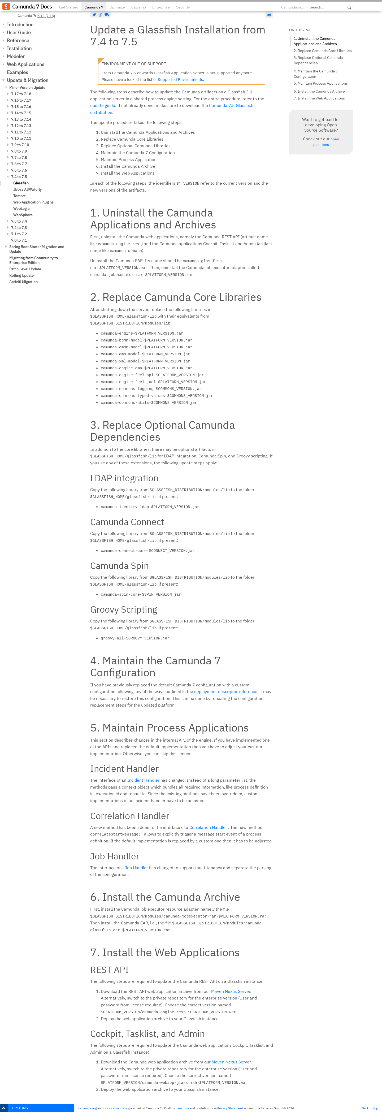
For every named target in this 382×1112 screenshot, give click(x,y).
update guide (102, 105)
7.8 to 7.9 (19, 151)
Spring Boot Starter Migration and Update (36, 249)
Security (183, 7)
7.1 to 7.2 (19, 234)
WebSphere (23, 215)
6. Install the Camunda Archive (319, 91)
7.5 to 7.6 (19, 170)
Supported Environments (180, 79)
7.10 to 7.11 (21, 138)
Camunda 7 (94, 7)
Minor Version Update (27, 87)
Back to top (370, 1108)
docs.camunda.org (116, 1108)
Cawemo (138, 7)
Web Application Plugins (33, 202)
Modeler (16, 56)
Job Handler (136, 867)
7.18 (41, 15)
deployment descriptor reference (225, 691)
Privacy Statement (230, 1108)
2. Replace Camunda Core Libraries (323, 50)
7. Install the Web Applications (319, 98)
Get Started (68, 7)
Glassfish (21, 183)
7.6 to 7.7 (19, 164)
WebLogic (21, 208)
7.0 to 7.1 (19, 240)
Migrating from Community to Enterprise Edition (33, 260)
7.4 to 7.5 (19, 176)
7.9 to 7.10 (20, 144)
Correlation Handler (208, 827)
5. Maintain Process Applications (321, 83)
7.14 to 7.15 (21, 113)
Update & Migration (27, 80)
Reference (18, 40)
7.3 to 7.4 (19, 221)
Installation (19, 48)
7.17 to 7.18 (21, 94)
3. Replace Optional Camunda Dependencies (318, 60)
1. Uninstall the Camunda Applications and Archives (315, 41)
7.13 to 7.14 (21, 119)
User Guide (19, 32)
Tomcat (19, 195)
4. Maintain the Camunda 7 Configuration (316, 74)
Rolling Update (21, 275)
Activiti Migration (23, 281)
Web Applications (25, 64)
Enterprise (161, 7)
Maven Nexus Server (230, 991)
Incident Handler (143, 780)
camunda (182, 1108)
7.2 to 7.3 (19, 227)
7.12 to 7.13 (21, 125)
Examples (17, 72)
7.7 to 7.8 (19, 157)
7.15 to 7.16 (21, 106)
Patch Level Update (25, 269)
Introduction (20, 24)
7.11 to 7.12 (21, 132)
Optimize (117, 7)
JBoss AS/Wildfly (27, 189)
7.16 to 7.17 (21, 100)
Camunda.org (292, 7)
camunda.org (87, 1108)
